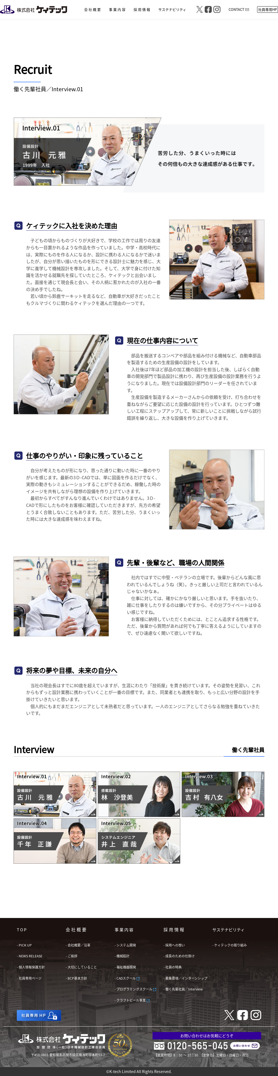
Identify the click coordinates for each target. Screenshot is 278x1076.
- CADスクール (127, 978)
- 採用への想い (174, 945)
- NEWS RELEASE (29, 956)
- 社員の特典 (172, 967)
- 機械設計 (122, 956)
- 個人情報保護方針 (31, 967)
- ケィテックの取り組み (229, 945)
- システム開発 (125, 945)
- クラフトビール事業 (132, 1000)
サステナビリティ (228, 929)
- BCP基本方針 (76, 978)
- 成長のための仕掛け (179, 956)
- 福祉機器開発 (125, 967)
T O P (21, 929)
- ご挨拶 (71, 956)
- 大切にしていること (81, 967)
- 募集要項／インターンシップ (185, 978)
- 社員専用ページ (29, 978)
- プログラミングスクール (135, 989)
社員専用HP (267, 9)
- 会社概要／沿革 (78, 945)
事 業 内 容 (124, 929)
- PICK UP (24, 945)
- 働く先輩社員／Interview (183, 989)
